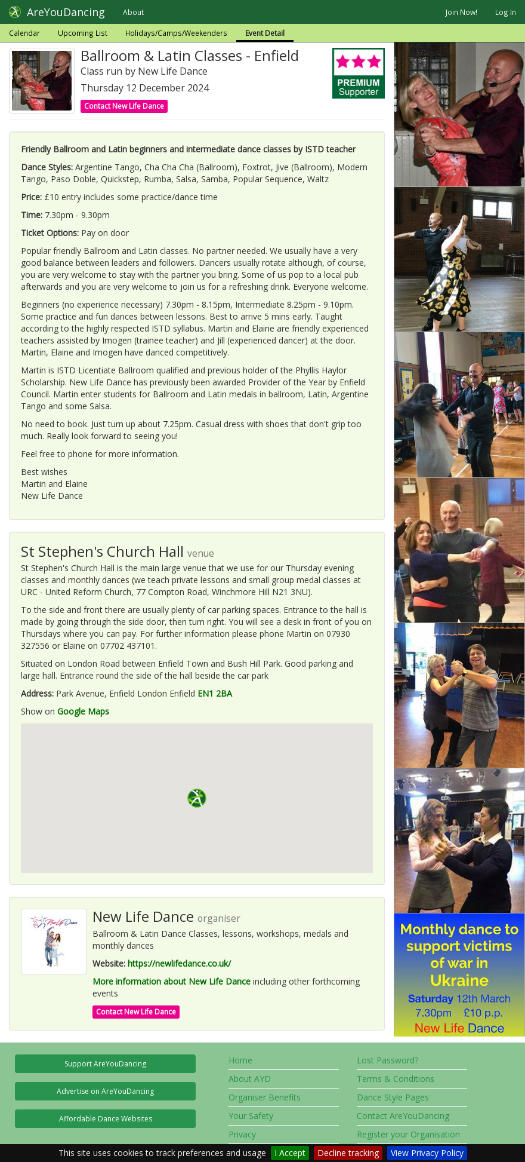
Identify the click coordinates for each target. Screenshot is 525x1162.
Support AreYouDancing (105, 1064)
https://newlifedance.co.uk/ (179, 963)
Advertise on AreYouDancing (105, 1091)
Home (240, 1060)
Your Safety (250, 1115)
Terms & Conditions (395, 1078)
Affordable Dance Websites (105, 1119)
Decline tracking (348, 1152)
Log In (505, 12)
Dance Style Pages (393, 1097)
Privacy (242, 1134)
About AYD (249, 1078)
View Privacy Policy (427, 1152)
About (133, 12)
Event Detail (265, 33)
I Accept (289, 1152)
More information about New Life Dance (171, 981)
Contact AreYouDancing (403, 1115)
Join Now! (461, 12)
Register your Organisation (408, 1134)
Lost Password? (387, 1060)
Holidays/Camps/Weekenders (176, 33)
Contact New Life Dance (124, 106)
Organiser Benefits (264, 1097)
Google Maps (83, 711)
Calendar (24, 33)
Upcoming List (82, 33)
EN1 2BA (214, 693)
